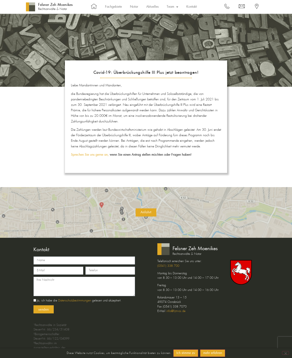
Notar (134, 7)
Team (172, 7)
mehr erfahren (212, 353)
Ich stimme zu (186, 353)
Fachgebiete (113, 7)
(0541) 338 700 (168, 266)
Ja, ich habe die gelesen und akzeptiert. (79, 300)
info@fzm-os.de (176, 311)
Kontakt (191, 7)
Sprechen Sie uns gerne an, (90, 154)
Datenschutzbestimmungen (74, 300)
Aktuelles (152, 7)
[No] (285, 353)
